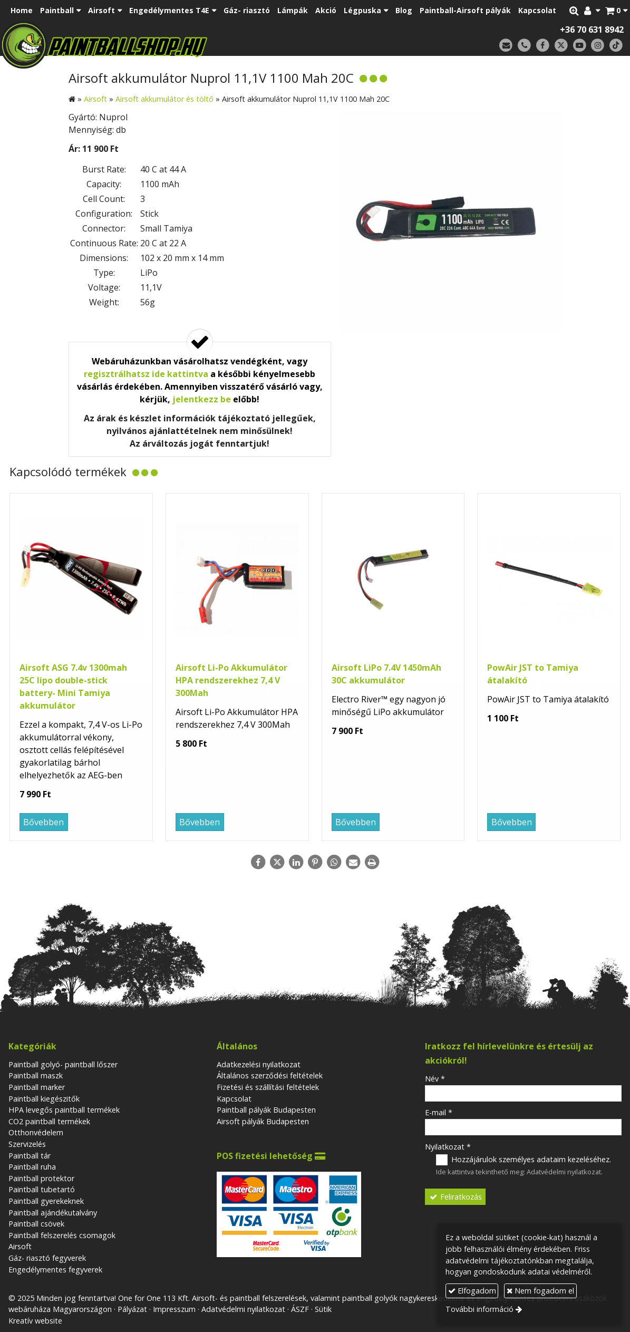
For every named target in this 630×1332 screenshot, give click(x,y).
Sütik (323, 1309)
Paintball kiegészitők (44, 1099)
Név (435, 1079)
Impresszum (174, 1309)
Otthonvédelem (35, 1132)
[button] (616, 10)
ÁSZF (300, 1309)
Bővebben (43, 822)
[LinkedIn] (296, 862)
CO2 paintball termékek (49, 1121)
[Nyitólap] (166, 45)
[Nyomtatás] (372, 862)
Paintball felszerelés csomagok (61, 1235)
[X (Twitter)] (561, 45)
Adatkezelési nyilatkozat (259, 1064)
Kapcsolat (234, 1099)
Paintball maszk (35, 1075)
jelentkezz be (201, 399)
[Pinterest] (315, 862)
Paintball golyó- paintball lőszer (63, 1064)
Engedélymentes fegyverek (55, 1270)
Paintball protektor (41, 1178)
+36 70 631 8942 (592, 29)
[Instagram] (597, 45)
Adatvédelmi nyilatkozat (564, 1171)
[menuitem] (21, 10)
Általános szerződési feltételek (270, 1075)
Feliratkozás (455, 1197)
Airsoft (20, 1246)
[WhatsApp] (334, 862)
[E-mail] (505, 45)
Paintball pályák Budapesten (266, 1110)
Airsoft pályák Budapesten (263, 1121)
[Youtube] (579, 45)
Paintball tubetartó (41, 1189)
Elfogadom (472, 1291)
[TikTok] (616, 45)
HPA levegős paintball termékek (64, 1110)
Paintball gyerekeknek (46, 1201)
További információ (479, 1309)
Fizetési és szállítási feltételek (268, 1087)
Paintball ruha (32, 1167)
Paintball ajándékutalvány (52, 1213)
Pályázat (132, 1309)
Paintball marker (36, 1087)
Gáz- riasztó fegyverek (47, 1258)
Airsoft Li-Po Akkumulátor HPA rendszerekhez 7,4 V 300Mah (231, 680)
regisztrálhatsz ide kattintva (146, 374)
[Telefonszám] (524, 45)
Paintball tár (29, 1156)
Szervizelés (27, 1144)
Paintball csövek (36, 1224)
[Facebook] (542, 45)
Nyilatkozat (448, 1147)
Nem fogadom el (540, 1291)
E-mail (438, 1112)
